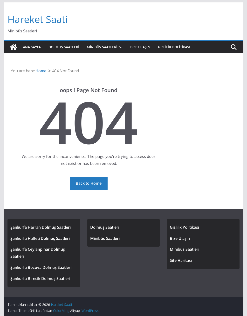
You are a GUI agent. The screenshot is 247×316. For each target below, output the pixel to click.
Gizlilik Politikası (174, 47)
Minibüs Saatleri (102, 47)
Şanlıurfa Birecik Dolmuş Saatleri (40, 278)
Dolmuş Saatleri (63, 47)
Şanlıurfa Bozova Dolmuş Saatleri (40, 267)
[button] (120, 47)
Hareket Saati (37, 19)
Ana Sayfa (32, 47)
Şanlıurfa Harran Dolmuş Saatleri (40, 227)
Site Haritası (181, 260)
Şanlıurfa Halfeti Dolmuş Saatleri (40, 238)
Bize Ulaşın (140, 47)
